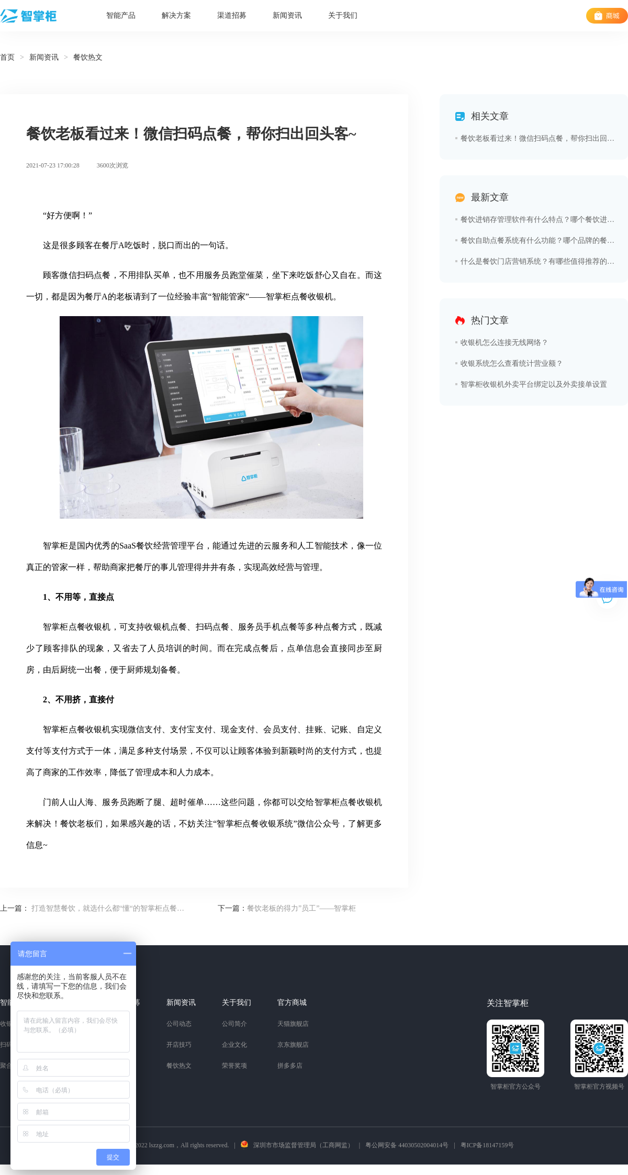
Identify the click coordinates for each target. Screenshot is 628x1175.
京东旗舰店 (293, 1044)
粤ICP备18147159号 (487, 1145)
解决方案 (176, 15)
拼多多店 (289, 1065)
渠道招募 (231, 15)
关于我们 (342, 15)
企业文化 (234, 1044)
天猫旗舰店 (293, 1023)
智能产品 (121, 15)
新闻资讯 (287, 15)
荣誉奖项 (234, 1065)
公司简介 (234, 1023)
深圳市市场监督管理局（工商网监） (303, 1145)
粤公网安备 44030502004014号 (406, 1145)
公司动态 (179, 1023)
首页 (7, 57)
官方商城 (292, 1002)
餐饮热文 (179, 1065)
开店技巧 (179, 1044)
